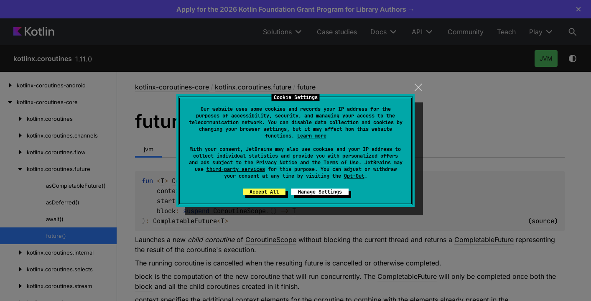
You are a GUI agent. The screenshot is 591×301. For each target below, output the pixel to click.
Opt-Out (354, 176)
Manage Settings (320, 192)
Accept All (264, 192)
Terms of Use (341, 162)
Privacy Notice (276, 162)
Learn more (311, 136)
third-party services (235, 169)
